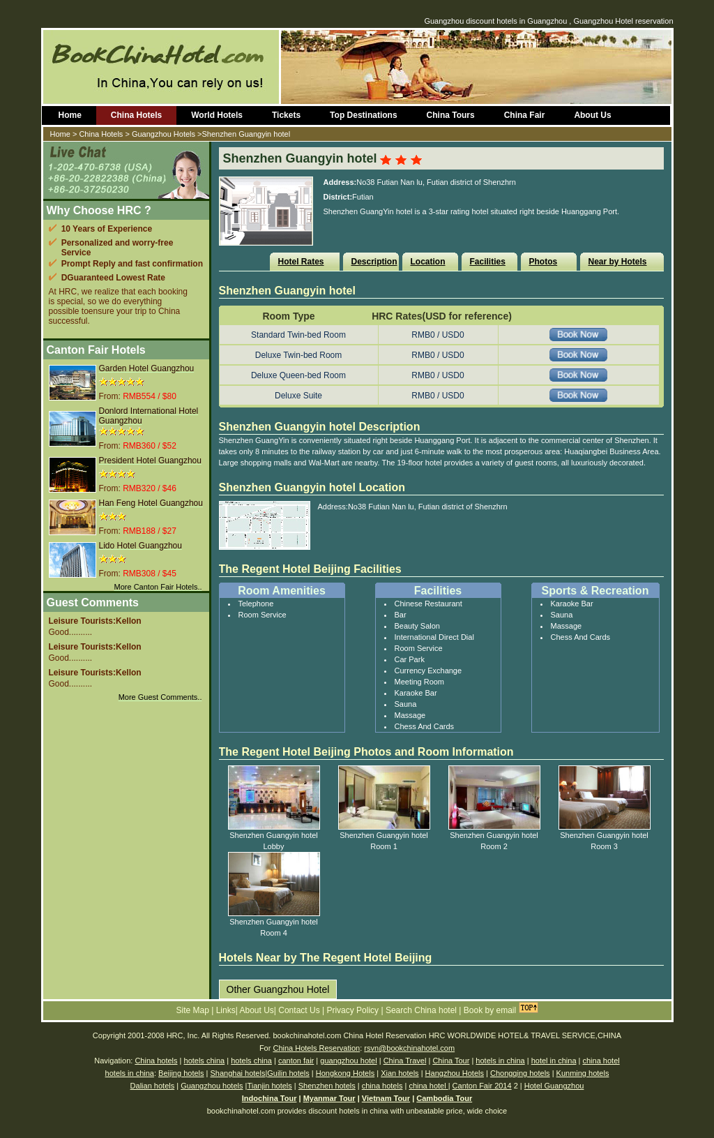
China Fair (524, 115)
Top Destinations (363, 115)
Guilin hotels (288, 1073)
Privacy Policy (353, 1010)
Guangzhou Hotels (163, 134)
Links (226, 1010)
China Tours (451, 115)
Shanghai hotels (237, 1073)
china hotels (382, 1085)
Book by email (490, 1010)
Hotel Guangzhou (554, 1085)
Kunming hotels (582, 1073)
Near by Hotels (617, 262)
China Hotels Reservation (316, 1048)
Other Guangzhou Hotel (278, 989)
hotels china (204, 1060)
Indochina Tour (269, 1098)
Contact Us (300, 1010)
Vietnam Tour (386, 1098)
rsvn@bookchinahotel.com (409, 1048)
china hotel (600, 1060)
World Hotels (217, 115)
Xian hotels (399, 1073)
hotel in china (554, 1060)
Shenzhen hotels (327, 1085)
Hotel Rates (301, 262)
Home (70, 115)
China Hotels (136, 115)
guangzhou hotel (348, 1060)
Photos (543, 262)
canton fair (296, 1060)
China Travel (405, 1060)
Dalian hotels (152, 1085)
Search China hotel (422, 1010)
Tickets (286, 115)
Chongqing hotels (520, 1073)
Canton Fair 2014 (482, 1085)
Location (428, 262)
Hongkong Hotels (345, 1073)
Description (374, 262)
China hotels (156, 1060)
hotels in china (500, 1060)
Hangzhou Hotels (454, 1073)
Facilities (488, 262)
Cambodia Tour (444, 1098)
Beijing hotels (181, 1073)
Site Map (194, 1010)
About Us (592, 115)
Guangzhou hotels (212, 1085)
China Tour (450, 1060)
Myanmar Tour (329, 1098)
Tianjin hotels (269, 1085)
